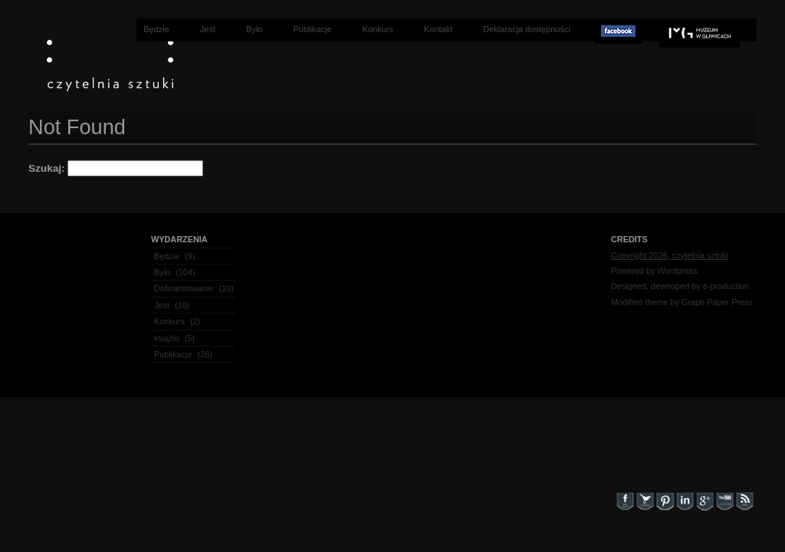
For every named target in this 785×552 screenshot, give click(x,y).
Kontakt (438, 29)
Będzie (156, 29)
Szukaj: (46, 168)
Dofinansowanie (183, 288)
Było (254, 29)
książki (166, 338)
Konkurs (378, 29)
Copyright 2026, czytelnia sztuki (669, 255)
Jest (207, 29)
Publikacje (312, 29)
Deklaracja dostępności (526, 29)
